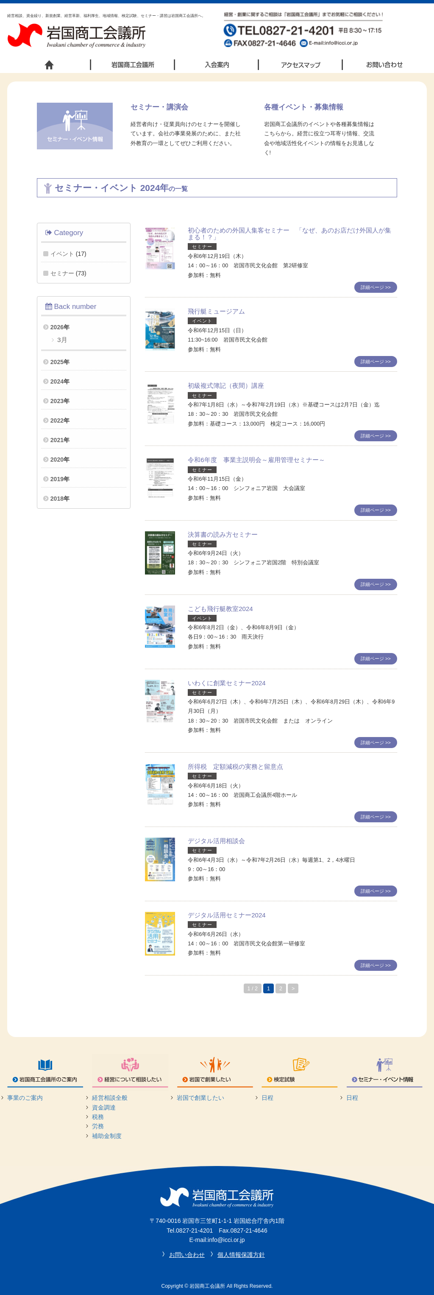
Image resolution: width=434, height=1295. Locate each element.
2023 (57, 401)
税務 (98, 1116)
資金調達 (104, 1107)
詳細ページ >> (376, 287)
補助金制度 (107, 1135)
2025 (57, 362)
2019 (57, 479)
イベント (62, 253)
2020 (57, 459)
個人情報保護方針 (241, 1254)
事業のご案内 (25, 1097)
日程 (267, 1097)
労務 (98, 1126)
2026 (57, 327)
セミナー (62, 273)
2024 (57, 381)
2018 (57, 498)
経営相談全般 (110, 1097)
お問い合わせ (187, 1254)
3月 (61, 339)
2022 (57, 420)
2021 (57, 440)
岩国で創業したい (200, 1097)
